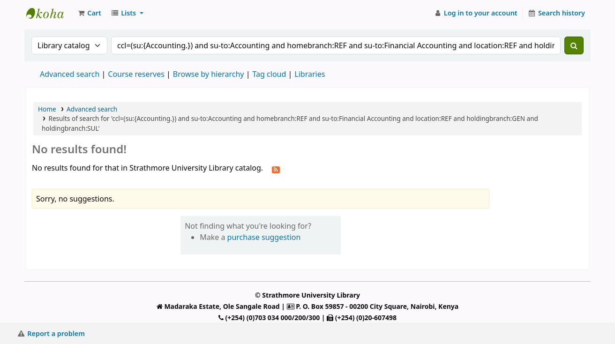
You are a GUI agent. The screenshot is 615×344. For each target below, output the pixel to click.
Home (47, 109)
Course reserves (136, 74)
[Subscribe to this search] (276, 169)
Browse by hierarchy (208, 74)
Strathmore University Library (49, 13)
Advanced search (69, 74)
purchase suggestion (264, 237)
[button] (89, 13)
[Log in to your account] (475, 13)
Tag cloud (269, 74)
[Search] (574, 45)
